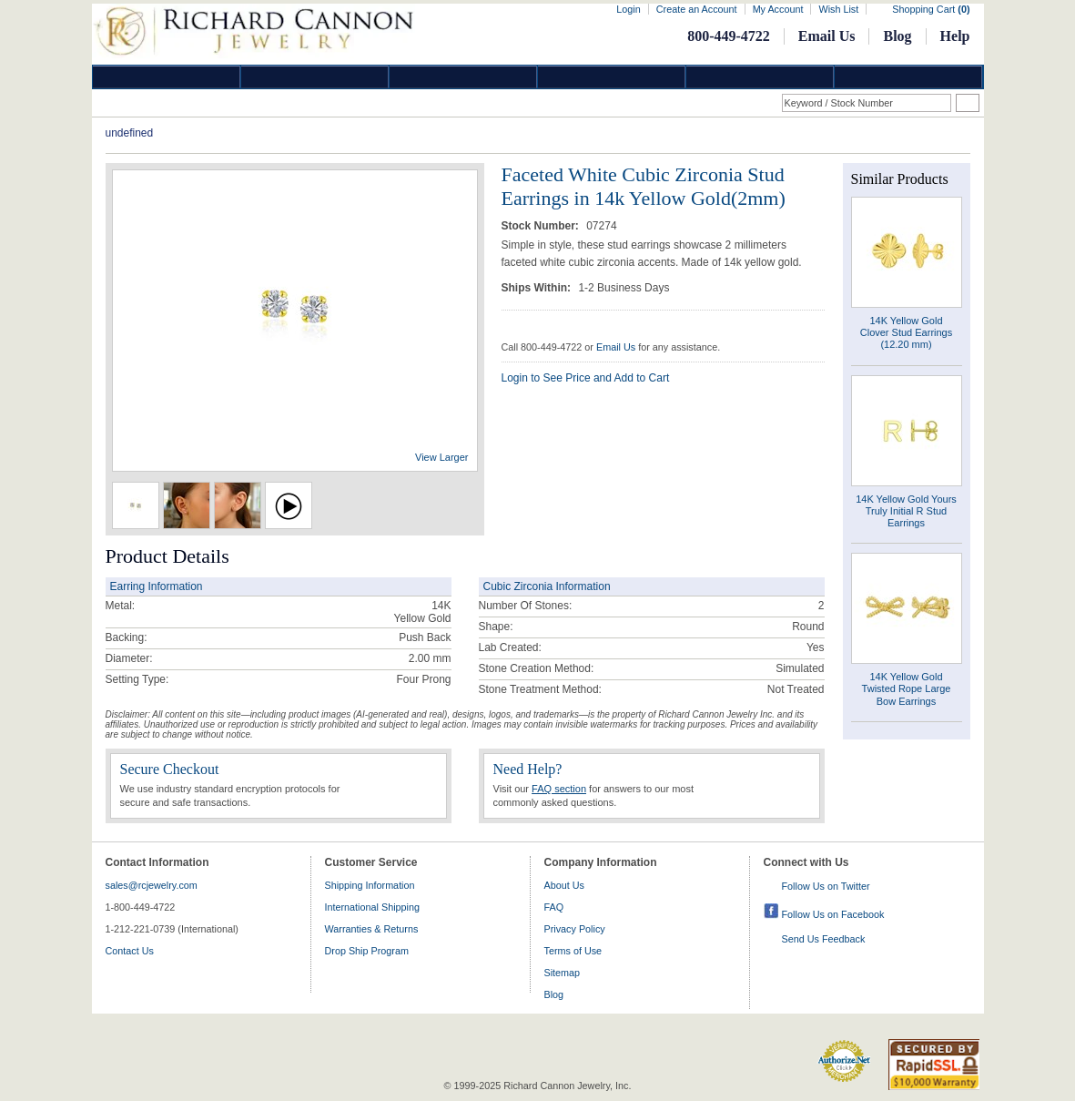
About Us (564, 885)
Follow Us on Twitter (826, 886)
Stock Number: (542, 225)
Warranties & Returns (372, 928)
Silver (463, 77)
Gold (315, 77)
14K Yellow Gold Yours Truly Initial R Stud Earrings (906, 511)
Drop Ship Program (367, 950)
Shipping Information (370, 885)
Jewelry (611, 77)
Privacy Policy (574, 928)
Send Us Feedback (824, 938)
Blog (897, 36)
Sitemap (562, 972)
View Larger (442, 457)
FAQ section (559, 788)
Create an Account (696, 9)
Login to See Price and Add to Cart (586, 378)
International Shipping (372, 907)
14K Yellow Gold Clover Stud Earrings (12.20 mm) (906, 332)
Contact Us (130, 950)
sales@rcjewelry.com (152, 885)
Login (628, 9)
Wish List (838, 9)
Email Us (827, 36)
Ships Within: (538, 287)
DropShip (908, 77)
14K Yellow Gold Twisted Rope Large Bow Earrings (906, 688)
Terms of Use (573, 950)
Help (955, 36)
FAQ (554, 907)
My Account (778, 9)
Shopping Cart (930, 9)
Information (760, 77)
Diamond (166, 77)
